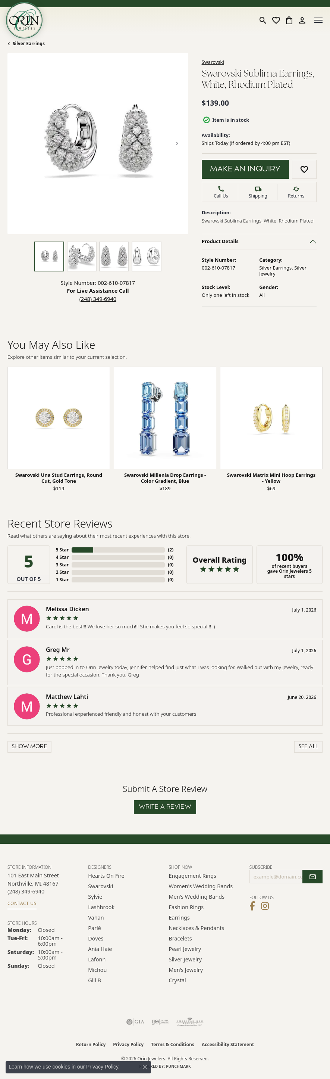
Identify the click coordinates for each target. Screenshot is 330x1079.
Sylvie (95, 896)
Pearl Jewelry (185, 948)
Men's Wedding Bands (197, 896)
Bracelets (180, 938)
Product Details (220, 241)
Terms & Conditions (172, 1044)
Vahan (96, 917)
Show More (29, 747)
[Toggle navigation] (318, 20)
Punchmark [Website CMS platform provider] (178, 1066)
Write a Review (165, 807)
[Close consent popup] (145, 1067)
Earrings (179, 917)
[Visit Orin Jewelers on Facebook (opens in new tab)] (252, 906)
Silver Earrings (29, 43)
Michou (97, 969)
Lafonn (97, 959)
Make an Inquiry (245, 169)
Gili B (94, 980)
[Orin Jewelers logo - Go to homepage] (24, 20)
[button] (263, 20)
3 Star (62, 565)
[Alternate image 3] (114, 256)
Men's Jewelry (186, 969)
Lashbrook (101, 907)
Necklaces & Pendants (196, 928)
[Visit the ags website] (190, 1021)
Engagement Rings (193, 875)
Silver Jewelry (185, 959)
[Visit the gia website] (135, 1021)
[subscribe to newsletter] (312, 876)
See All (308, 747)
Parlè (94, 928)
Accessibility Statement (228, 1044)
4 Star (62, 557)
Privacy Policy (128, 1044)
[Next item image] (177, 143)
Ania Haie (100, 948)
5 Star (62, 550)
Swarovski (213, 62)
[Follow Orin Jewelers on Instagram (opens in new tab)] (265, 906)
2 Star (62, 572)
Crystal (177, 980)
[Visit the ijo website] (160, 1021)
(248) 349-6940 (97, 298)
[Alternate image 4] (146, 256)
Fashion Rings (186, 907)
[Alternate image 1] (49, 256)
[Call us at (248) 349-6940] (25, 891)
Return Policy (91, 1044)
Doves (95, 938)
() (170, 550)
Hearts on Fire (106, 875)
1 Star (62, 579)
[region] (97, 143)
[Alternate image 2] (82, 256)
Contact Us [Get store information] (22, 903)
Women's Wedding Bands (201, 886)
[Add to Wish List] (304, 169)
